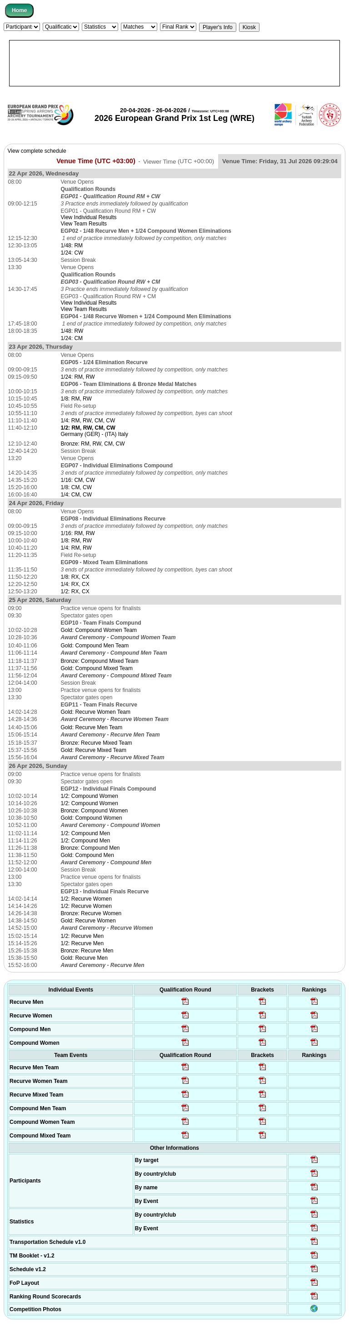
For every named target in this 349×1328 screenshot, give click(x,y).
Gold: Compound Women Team (98, 630)
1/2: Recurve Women (86, 899)
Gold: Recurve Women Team (95, 712)
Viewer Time (178, 161)
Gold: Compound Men (87, 855)
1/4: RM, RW (75, 548)
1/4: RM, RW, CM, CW (87, 420)
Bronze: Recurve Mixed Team (96, 743)
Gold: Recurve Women (87, 920)
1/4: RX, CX (74, 584)
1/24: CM (71, 338)
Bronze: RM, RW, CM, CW (92, 444)
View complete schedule (37, 151)
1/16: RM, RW (77, 533)
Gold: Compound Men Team (94, 645)
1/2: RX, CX (74, 591)
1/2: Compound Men (85, 833)
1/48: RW (71, 331)
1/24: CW (71, 253)
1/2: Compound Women (89, 796)
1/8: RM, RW (75, 399)
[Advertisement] (174, 63)
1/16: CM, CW (77, 480)
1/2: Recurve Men (82, 936)
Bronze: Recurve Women (90, 913)
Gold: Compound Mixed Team (96, 668)
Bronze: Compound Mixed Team (99, 661)
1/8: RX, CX (74, 577)
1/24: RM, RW (77, 377)
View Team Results (83, 223)
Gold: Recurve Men (83, 958)
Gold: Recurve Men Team (91, 727)
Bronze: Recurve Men (86, 950)
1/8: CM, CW (76, 487)
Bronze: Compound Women (94, 810)
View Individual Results (88, 217)
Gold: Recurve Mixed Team (93, 750)
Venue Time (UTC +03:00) (95, 161)
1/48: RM (71, 245)
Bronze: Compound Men (90, 848)
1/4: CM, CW (76, 494)
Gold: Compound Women (91, 818)
